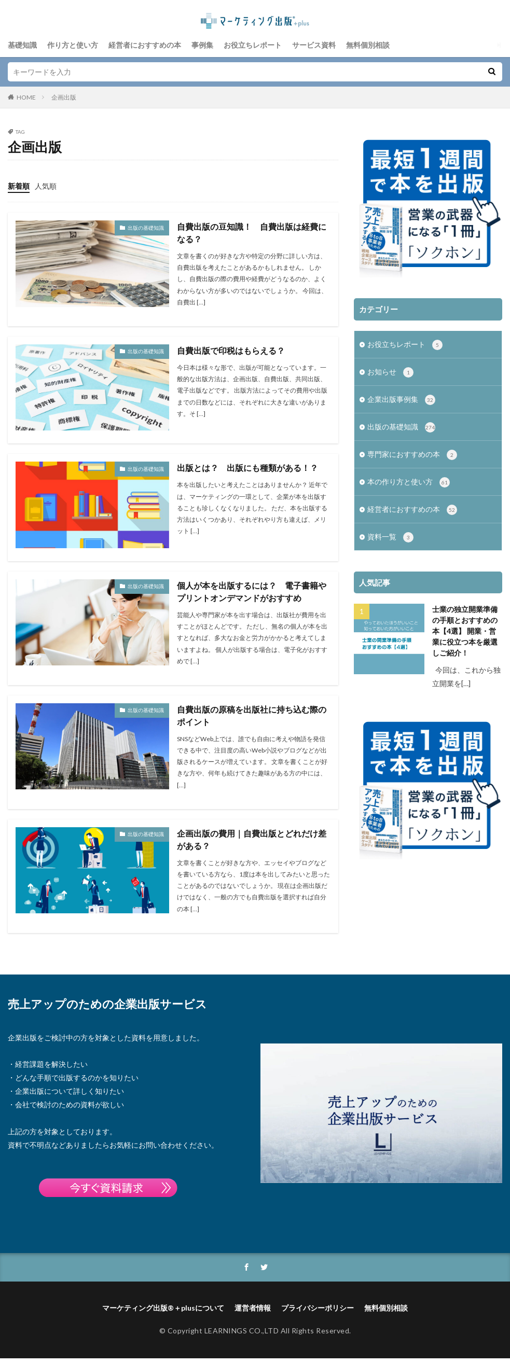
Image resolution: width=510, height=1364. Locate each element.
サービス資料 (314, 44)
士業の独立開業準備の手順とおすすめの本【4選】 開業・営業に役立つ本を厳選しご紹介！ (465, 631)
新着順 (19, 186)
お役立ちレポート (253, 44)
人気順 (46, 186)
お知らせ (390, 372)
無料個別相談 (368, 44)
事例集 (202, 44)
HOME (26, 97)
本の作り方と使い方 (408, 482)
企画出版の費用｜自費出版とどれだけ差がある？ (251, 839)
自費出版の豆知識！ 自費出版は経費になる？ (251, 232)
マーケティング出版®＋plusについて (163, 1307)
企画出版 (63, 97)
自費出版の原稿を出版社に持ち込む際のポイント (251, 715)
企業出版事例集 (401, 400)
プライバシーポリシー (317, 1307)
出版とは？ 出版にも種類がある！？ (247, 467)
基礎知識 (22, 44)
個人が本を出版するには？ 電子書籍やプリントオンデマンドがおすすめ (251, 591)
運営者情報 (253, 1307)
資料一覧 (390, 537)
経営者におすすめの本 (144, 44)
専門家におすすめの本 (412, 455)
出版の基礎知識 (146, 228)
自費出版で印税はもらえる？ (231, 350)
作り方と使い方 (72, 44)
